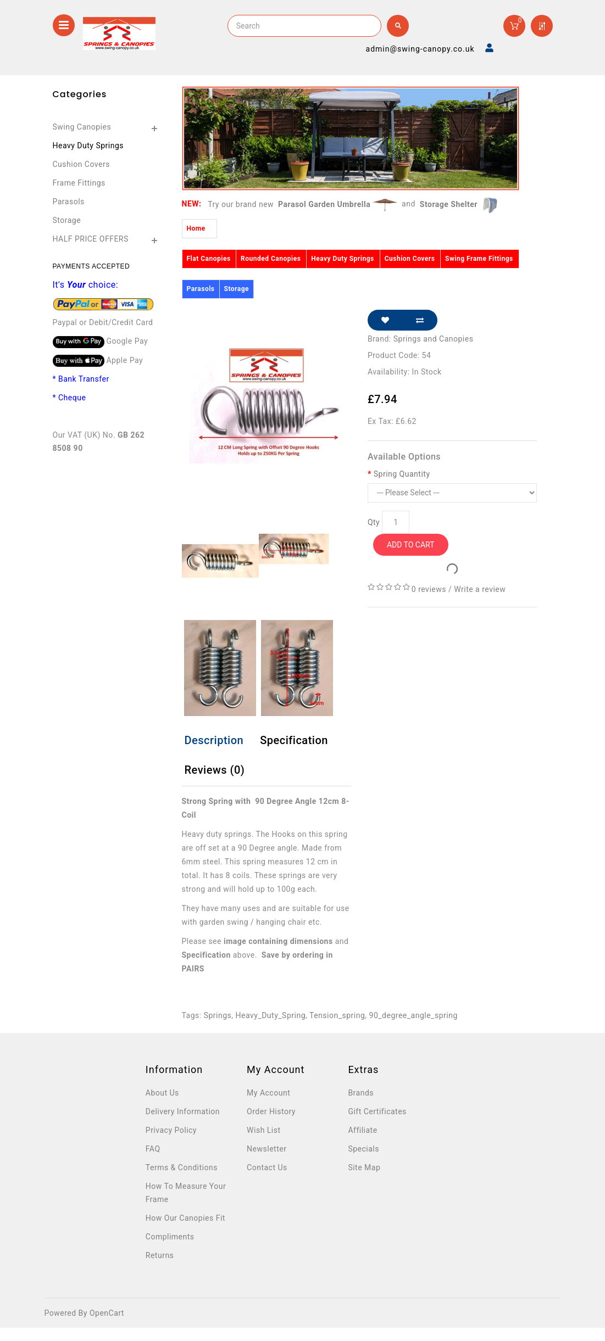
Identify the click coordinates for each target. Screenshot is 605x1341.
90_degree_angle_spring (413, 1015)
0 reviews (429, 589)
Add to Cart (411, 544)
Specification (294, 740)
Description (214, 740)
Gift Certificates (377, 1111)
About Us (162, 1092)
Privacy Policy (171, 1130)
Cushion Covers (81, 164)
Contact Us (267, 1167)
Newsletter (266, 1148)
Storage (67, 220)
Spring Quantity (402, 474)
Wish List (263, 1130)
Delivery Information (183, 1111)
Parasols (69, 201)
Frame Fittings (79, 182)
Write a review (480, 589)
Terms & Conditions (182, 1167)
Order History (271, 1111)
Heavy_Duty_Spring (271, 1015)
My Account (268, 1092)
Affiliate (362, 1130)
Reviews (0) (215, 769)
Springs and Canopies (433, 338)
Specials (363, 1148)
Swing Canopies (82, 126)
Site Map (364, 1167)
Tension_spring (337, 1015)
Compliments (170, 1236)
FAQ (153, 1148)
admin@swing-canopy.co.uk (420, 48)
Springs (218, 1015)
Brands (361, 1092)
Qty (374, 522)
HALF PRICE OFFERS (91, 238)
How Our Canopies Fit (185, 1218)
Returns (160, 1255)
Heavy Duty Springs (88, 145)
